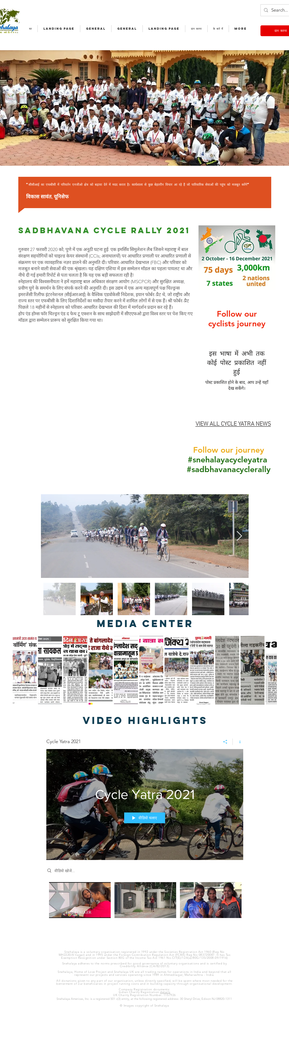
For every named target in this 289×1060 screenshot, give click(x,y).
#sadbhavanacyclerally (229, 469)
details (165, 992)
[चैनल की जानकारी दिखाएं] (238, 742)
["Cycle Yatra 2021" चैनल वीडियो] (144, 906)
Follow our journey (228, 450)
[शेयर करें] (225, 742)
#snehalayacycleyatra (227, 460)
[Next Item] (239, 536)
